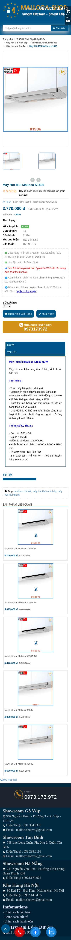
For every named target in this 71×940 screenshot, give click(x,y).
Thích (7, 202)
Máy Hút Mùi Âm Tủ (15, 46)
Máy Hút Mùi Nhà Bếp (17, 43)
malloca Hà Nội (22, 491)
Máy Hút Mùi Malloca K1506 (43, 46)
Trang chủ (8, 39)
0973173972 (35, 329)
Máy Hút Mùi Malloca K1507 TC (20, 602)
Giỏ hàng (68, 14)
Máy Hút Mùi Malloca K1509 (18, 763)
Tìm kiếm (59, 28)
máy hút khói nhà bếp (44, 491)
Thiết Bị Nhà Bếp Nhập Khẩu (31, 39)
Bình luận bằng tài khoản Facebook (19, 479)
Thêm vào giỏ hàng (18, 313)
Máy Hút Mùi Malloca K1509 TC (20, 656)
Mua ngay (46, 313)
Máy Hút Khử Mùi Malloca (44, 43)
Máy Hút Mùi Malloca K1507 (18, 710)
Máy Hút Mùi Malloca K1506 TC (20, 548)
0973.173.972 (40, 797)
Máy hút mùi (16, 369)
